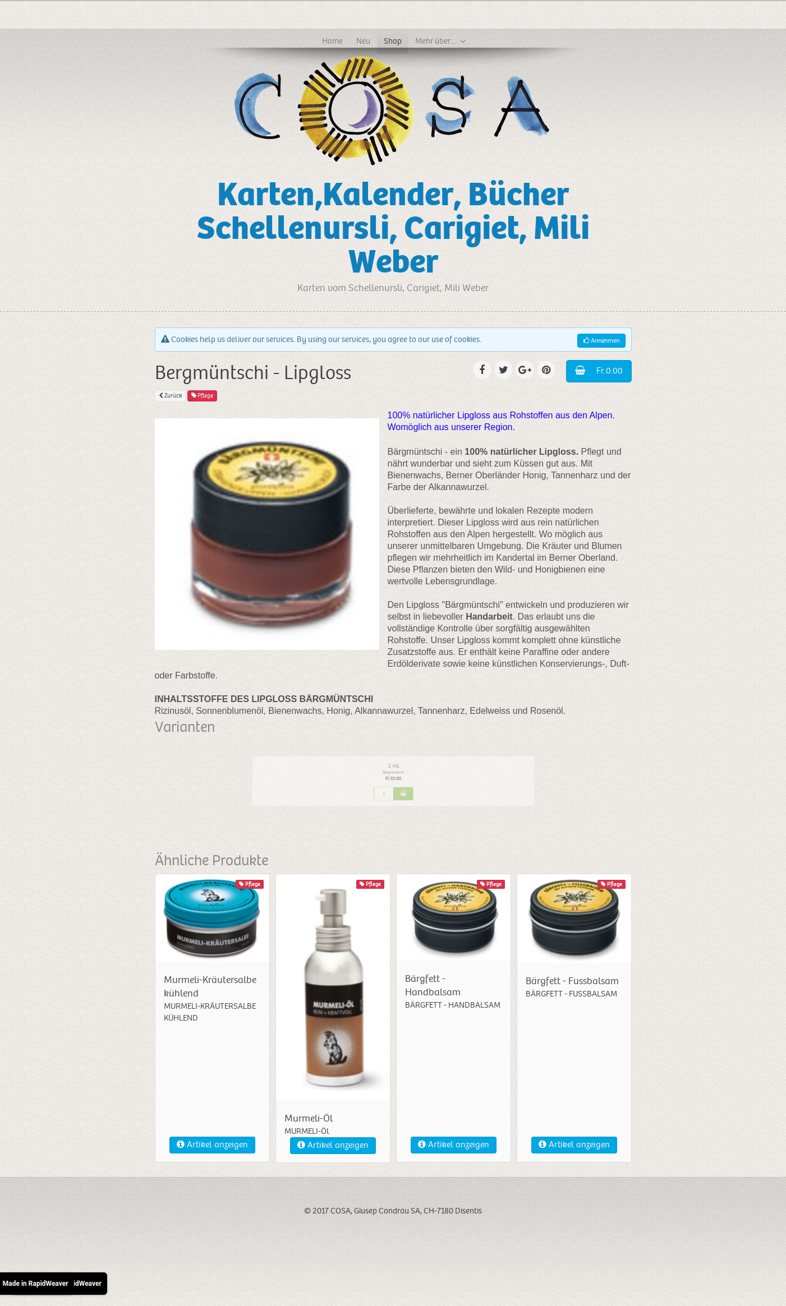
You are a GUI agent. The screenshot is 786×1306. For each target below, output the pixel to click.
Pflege (202, 395)
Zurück (170, 395)
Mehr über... (435, 41)
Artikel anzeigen (212, 1144)
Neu (363, 41)
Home (332, 41)
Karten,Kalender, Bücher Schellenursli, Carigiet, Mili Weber (393, 228)
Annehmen (601, 340)
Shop (393, 41)
